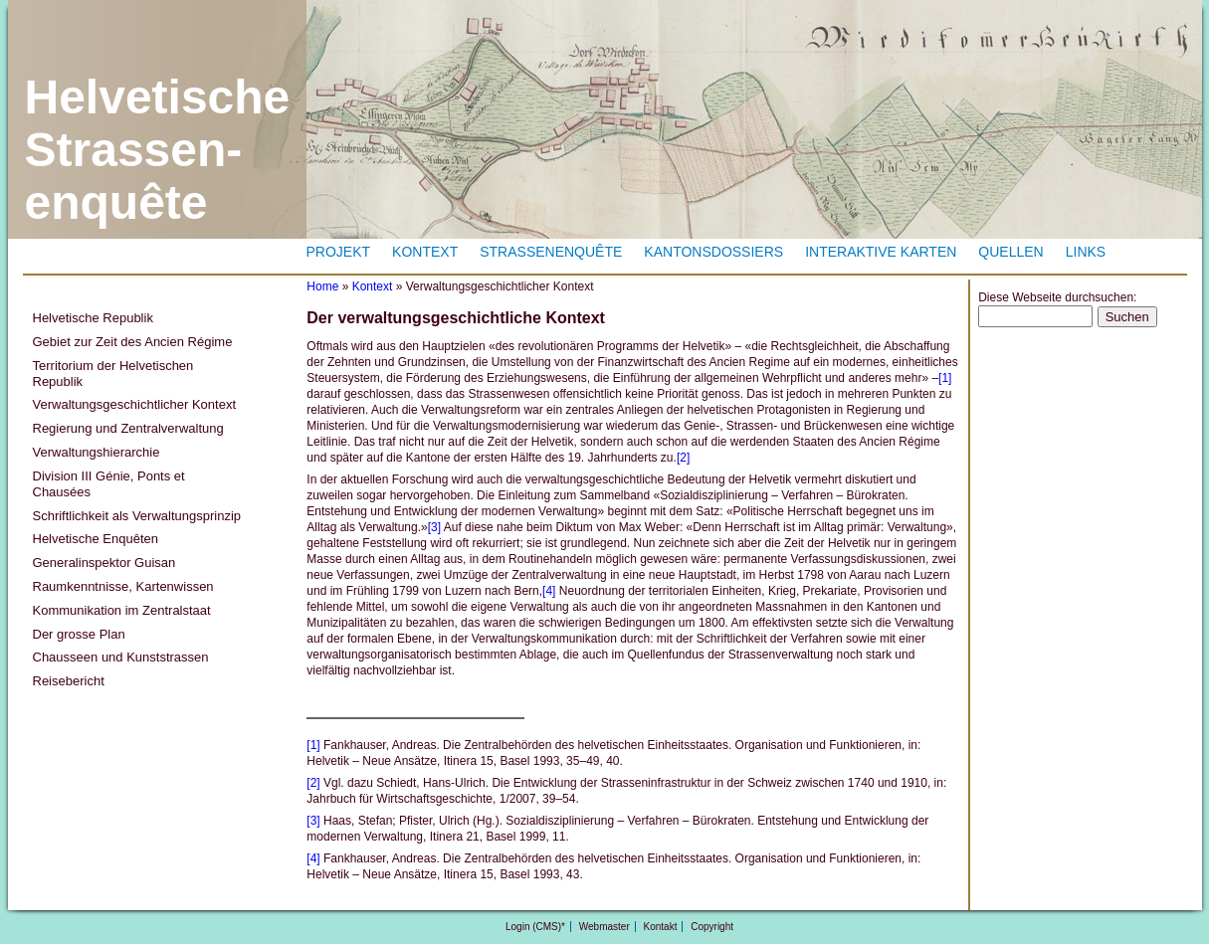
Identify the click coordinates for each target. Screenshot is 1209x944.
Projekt (338, 252)
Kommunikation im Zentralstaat (122, 610)
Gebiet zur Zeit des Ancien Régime (133, 341)
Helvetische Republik (93, 317)
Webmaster (604, 926)
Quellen (1010, 252)
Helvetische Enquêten (95, 538)
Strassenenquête (551, 252)
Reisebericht (68, 680)
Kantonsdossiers (713, 252)
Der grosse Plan (79, 634)
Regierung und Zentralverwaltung (128, 428)
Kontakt (661, 926)
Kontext (425, 252)
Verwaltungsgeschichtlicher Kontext (135, 404)
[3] (434, 527)
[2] (683, 458)
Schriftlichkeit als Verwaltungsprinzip (137, 515)
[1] (944, 378)
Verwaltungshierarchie (96, 452)
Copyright (712, 926)
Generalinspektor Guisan (104, 562)
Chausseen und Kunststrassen (121, 657)
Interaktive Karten (880, 252)
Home (322, 286)
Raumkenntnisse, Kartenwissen (123, 586)
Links (1086, 252)
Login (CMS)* (535, 926)
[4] (548, 591)
